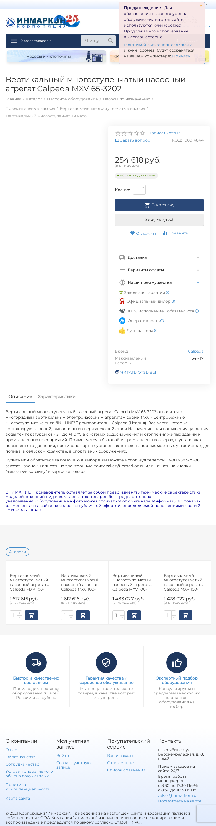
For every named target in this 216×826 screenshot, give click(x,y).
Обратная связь (21, 756)
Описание (20, 396)
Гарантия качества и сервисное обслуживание (106, 680)
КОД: (177, 140)
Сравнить (175, 233)
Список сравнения (126, 769)
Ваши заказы (120, 755)
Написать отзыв (164, 133)
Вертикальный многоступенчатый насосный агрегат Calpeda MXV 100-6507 (131, 582)
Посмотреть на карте (180, 801)
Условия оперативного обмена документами (29, 773)
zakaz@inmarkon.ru (177, 795)
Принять (181, 56)
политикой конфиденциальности (158, 44)
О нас (11, 749)
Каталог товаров (41, 41)
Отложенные (120, 762)
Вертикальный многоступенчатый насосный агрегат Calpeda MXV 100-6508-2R (80, 582)
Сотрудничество (22, 764)
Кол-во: (122, 189)
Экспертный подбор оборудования (177, 680)
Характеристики (57, 396)
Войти (62, 755)
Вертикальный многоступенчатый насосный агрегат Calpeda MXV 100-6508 (29, 582)
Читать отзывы (138, 372)
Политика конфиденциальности (28, 787)
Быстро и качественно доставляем (36, 680)
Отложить (143, 233)
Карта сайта (18, 798)
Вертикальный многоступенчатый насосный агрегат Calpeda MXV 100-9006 (183, 582)
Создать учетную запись (73, 765)
